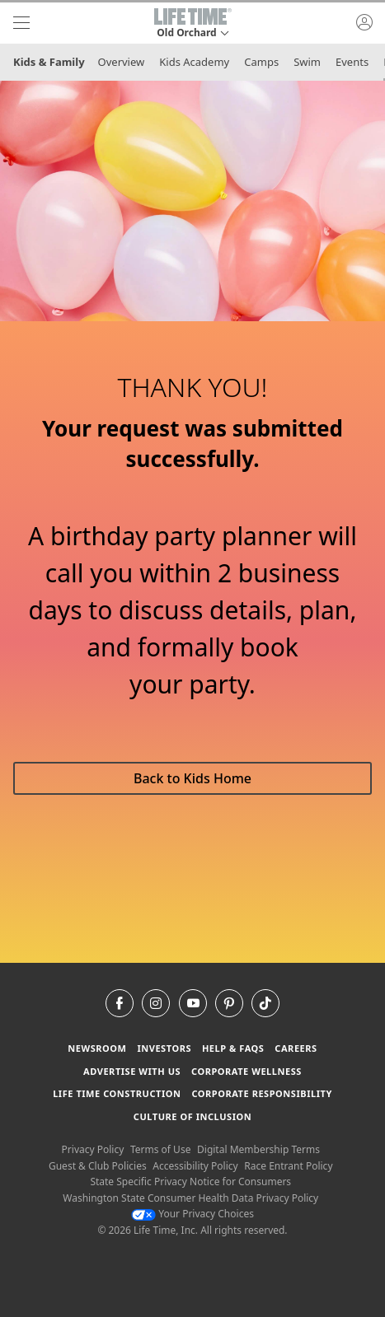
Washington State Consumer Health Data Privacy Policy (190, 1198)
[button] (193, 23)
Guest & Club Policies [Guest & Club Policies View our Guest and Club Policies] (98, 1166)
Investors (164, 1048)
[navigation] (21, 23)
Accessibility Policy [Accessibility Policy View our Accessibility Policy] (195, 1166)
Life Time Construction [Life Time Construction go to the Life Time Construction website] (117, 1093)
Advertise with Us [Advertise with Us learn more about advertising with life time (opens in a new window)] (132, 1071)
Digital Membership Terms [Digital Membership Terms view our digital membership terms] (258, 1149)
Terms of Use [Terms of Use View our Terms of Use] (160, 1149)
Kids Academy (194, 61)
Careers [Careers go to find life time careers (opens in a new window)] (296, 1048)
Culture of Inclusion (192, 1116)
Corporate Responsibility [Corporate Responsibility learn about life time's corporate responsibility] (261, 1093)
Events (352, 61)
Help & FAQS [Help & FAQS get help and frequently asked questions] (233, 1048)
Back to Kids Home (192, 778)
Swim (307, 61)
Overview (121, 61)
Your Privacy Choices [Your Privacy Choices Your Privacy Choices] (192, 1214)
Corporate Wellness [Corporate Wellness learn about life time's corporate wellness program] (246, 1071)
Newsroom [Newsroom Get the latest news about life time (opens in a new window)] (97, 1048)
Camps (261, 61)
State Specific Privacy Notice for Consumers (190, 1182)
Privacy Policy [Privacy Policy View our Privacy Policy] (93, 1149)
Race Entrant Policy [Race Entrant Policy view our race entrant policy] (288, 1166)
